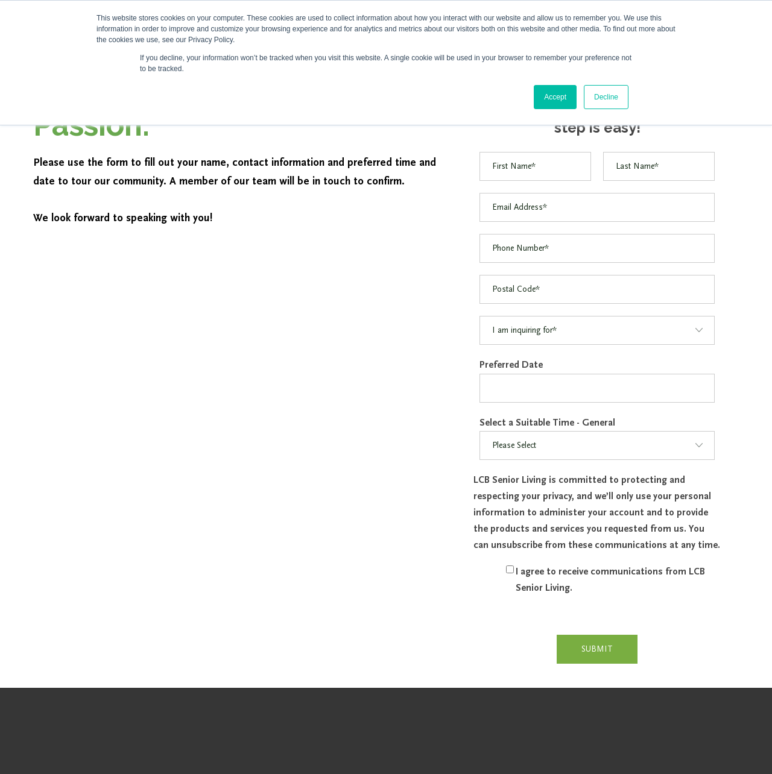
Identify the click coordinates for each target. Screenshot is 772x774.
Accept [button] (555, 97)
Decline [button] (606, 97)
